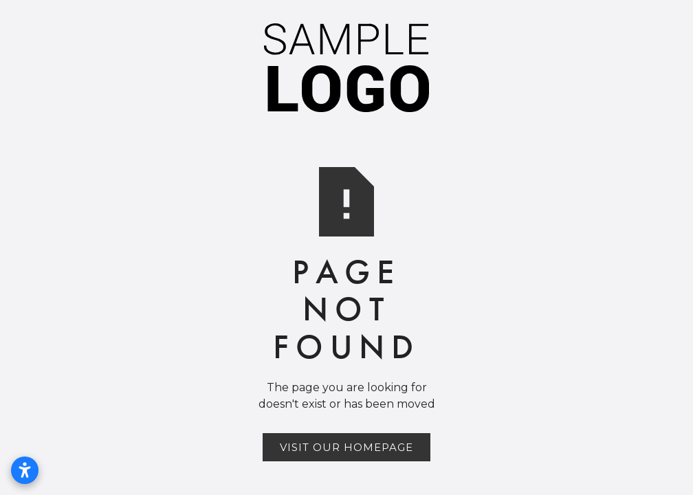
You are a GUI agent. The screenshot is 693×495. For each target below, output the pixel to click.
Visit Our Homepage (346, 447)
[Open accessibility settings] (24, 470)
